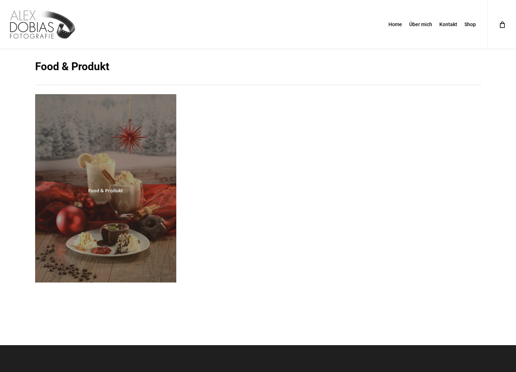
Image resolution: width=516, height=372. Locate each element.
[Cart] (501, 24)
